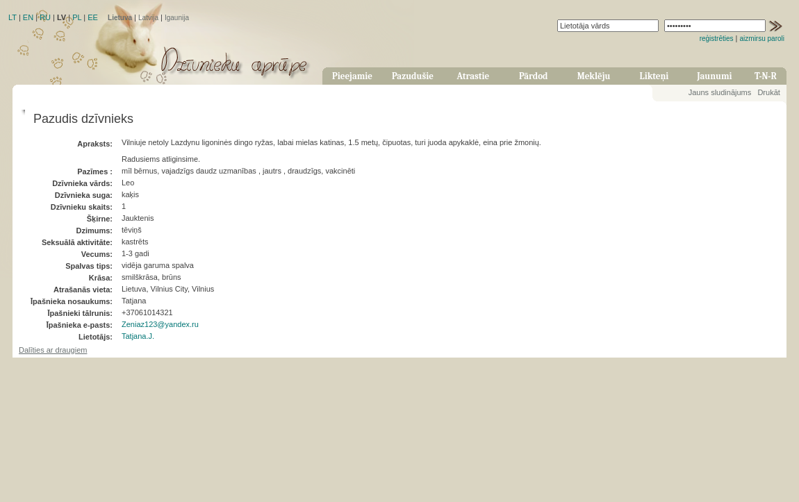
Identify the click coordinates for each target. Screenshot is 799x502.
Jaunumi (714, 76)
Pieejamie (352, 76)
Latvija (148, 18)
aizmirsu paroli (762, 38)
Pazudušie (413, 76)
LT (12, 17)
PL (76, 17)
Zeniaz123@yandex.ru (160, 324)
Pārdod (533, 76)
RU (45, 17)
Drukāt (768, 92)
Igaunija (177, 18)
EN (28, 17)
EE (93, 17)
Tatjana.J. (138, 336)
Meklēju (594, 76)
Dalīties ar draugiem (53, 350)
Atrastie (472, 76)
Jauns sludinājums (720, 92)
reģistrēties (717, 38)
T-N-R (766, 76)
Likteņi (654, 76)
